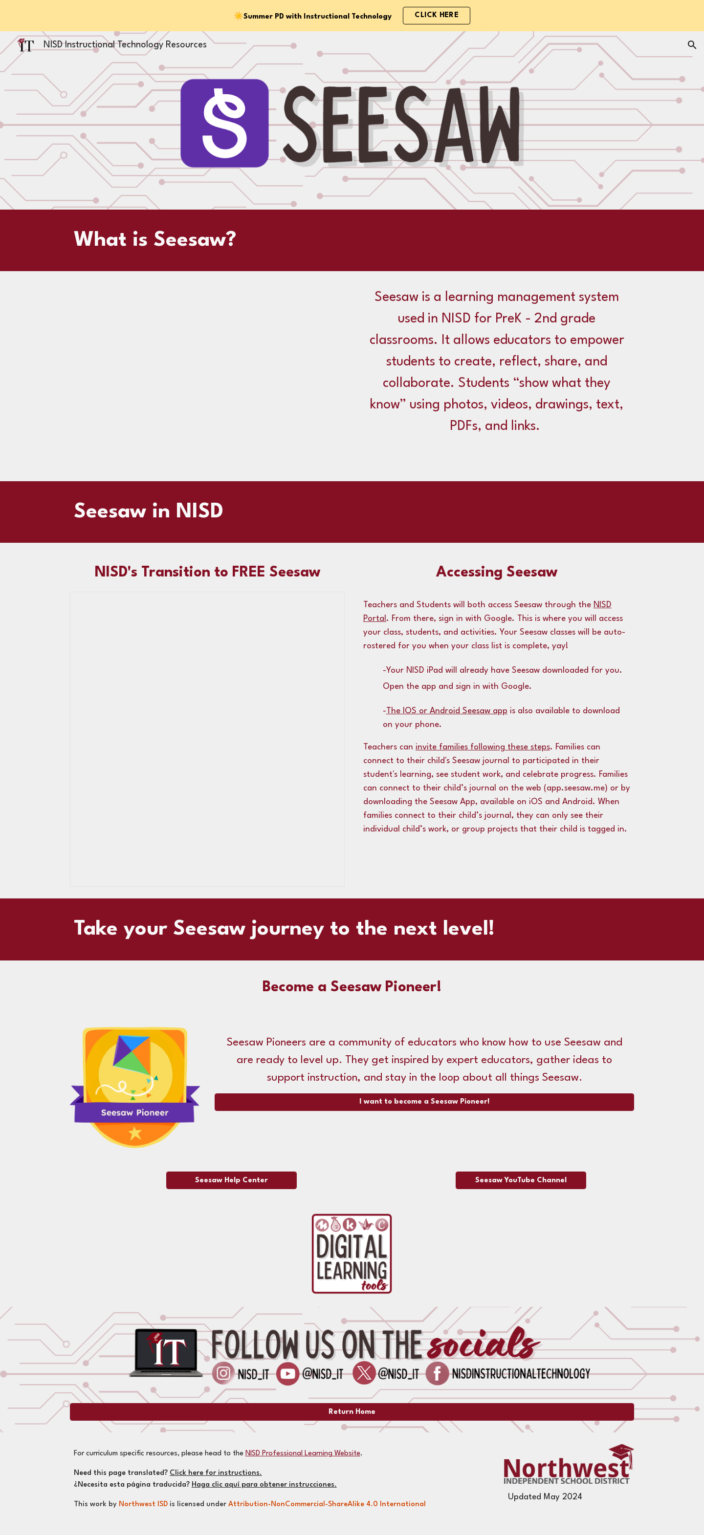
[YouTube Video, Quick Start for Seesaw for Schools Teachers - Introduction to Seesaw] (207, 376)
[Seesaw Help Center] (231, 1180)
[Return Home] (352, 1412)
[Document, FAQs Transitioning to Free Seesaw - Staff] (207, 739)
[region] (352, 15)
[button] (692, 45)
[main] (328, 240)
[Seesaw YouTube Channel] (520, 1180)
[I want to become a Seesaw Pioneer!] (424, 1101)
